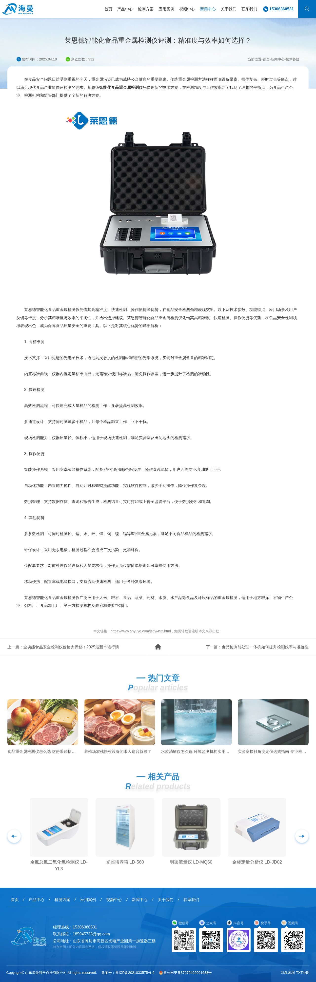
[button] (302, 843)
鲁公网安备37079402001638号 (185, 973)
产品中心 (125, 9)
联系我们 (249, 9)
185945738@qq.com (91, 934)
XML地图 (288, 973)
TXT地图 (303, 973)
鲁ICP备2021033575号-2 (135, 973)
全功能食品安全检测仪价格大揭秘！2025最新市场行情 (71, 654)
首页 (108, 9)
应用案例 (166, 9)
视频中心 (187, 9)
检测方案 (146, 9)
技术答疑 (292, 59)
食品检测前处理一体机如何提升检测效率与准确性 (265, 654)
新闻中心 (208, 9)
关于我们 (229, 9)
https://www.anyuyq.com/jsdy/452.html (141, 638)
